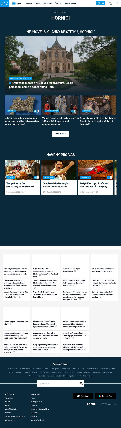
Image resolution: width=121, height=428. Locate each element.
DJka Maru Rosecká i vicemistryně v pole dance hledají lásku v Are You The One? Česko (45, 272)
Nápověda (34, 413)
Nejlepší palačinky (70, 376)
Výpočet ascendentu (37, 376)
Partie (74, 369)
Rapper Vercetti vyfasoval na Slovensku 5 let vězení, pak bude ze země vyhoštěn (45, 335)
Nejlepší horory (42, 369)
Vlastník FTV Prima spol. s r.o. (15, 416)
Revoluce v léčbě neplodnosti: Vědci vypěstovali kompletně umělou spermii (74, 282)
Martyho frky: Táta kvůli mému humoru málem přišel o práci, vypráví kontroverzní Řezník (45, 324)
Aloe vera (87, 372)
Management (35, 394)
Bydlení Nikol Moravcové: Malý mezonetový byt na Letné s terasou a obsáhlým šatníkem (75, 324)
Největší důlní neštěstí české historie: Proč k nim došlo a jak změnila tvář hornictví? (98, 121)
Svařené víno (56, 372)
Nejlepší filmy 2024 (26, 369)
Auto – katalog (15, 372)
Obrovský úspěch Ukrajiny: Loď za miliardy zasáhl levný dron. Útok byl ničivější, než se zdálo (15, 272)
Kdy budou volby (92, 369)
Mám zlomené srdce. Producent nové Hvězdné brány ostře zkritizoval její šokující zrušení (16, 336)
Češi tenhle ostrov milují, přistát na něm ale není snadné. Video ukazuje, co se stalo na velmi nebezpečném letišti (75, 295)
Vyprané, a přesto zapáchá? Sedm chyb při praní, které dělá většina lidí (74, 335)
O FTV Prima (9, 394)
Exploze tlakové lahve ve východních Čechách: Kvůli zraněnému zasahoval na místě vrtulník (15, 284)
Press (33, 398)
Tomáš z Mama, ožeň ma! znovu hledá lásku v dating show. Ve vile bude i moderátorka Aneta (45, 283)
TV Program (47, 3)
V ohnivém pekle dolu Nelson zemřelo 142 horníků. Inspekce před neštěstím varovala (60, 121)
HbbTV (7, 405)
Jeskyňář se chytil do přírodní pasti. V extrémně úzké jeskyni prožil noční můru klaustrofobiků (94, 185)
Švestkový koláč (86, 376)
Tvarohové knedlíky (54, 376)
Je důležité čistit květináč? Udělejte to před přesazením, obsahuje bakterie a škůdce (74, 347)
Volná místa (9, 398)
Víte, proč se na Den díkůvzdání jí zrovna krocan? (20, 185)
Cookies (8, 413)
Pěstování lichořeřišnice (102, 372)
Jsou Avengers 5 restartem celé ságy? (16, 323)
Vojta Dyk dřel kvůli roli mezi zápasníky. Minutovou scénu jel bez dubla (45, 294)
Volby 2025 (44, 372)
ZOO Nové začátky (107, 369)
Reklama (8, 402)
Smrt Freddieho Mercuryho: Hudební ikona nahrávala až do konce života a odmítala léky (57, 185)
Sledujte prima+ (70, 3)
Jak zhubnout (11, 369)
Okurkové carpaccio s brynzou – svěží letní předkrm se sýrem (104, 270)
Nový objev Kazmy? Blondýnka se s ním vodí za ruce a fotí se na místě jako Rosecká (45, 347)
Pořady (37, 3)
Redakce (34, 416)
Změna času (65, 369)
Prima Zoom (56, 12)
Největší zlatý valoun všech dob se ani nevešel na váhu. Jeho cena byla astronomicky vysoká (22, 121)
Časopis (58, 3)
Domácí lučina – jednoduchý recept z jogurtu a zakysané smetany (102, 294)
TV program (54, 369)
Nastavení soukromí (37, 420)
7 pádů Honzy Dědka (30, 372)
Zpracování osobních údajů (40, 409)
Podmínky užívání (11, 409)
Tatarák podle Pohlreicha (72, 372)
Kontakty (34, 405)
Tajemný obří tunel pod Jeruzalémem (71, 270)
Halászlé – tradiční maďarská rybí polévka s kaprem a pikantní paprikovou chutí (104, 282)
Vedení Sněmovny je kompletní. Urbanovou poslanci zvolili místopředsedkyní (16, 294)
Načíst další (60, 134)
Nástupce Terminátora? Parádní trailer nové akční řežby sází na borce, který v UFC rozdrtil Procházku (16, 348)
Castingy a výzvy (36, 402)
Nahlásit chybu (10, 420)
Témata (29, 3)
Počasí (81, 369)
